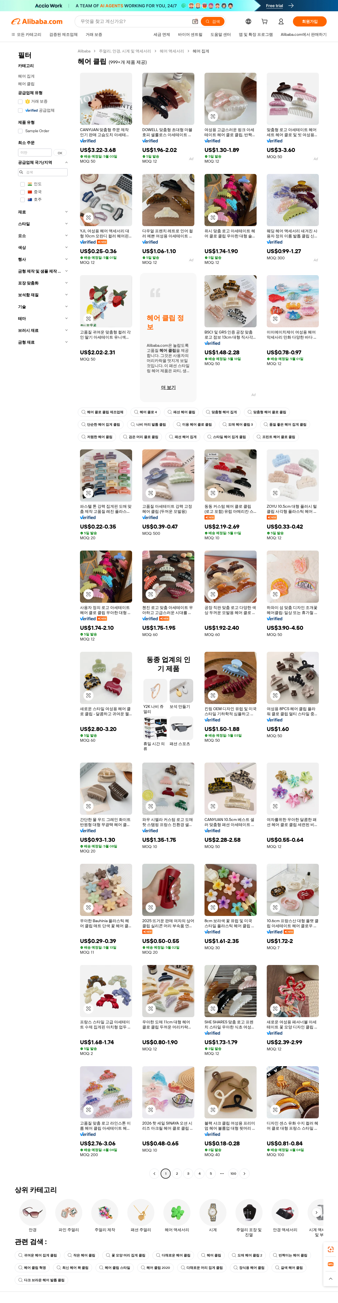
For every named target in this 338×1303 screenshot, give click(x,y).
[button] (195, 21)
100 (233, 1174)
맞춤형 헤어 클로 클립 (267, 412)
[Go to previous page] (154, 1174)
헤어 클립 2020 (155, 1268)
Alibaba (84, 51)
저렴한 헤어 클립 (96, 437)
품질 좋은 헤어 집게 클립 (285, 424)
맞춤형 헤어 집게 (221, 412)
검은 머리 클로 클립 (140, 437)
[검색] (212, 21)
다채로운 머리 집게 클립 (202, 1268)
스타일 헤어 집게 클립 (226, 437)
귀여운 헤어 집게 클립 (37, 1255)
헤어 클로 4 (145, 412)
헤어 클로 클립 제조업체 (102, 412)
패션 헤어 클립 (181, 412)
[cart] (265, 22)
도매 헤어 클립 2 (247, 1255)
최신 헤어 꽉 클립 (72, 1268)
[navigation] (43, 613)
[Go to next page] (244, 1174)
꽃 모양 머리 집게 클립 (125, 1255)
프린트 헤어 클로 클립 (276, 437)
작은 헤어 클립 (81, 1255)
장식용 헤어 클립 (249, 1268)
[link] (330, 1249)
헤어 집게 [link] (201, 51)
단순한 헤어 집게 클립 (100, 424)
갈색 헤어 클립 (289, 1268)
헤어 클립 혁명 (32, 1268)
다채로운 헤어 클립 (173, 1255)
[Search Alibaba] (134, 21)
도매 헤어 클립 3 (238, 424)
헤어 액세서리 (172, 51)
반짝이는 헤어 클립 (290, 1255)
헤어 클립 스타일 (114, 1268)
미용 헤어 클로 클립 (194, 424)
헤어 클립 (211, 1255)
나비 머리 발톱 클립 (148, 424)
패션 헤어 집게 (183, 437)
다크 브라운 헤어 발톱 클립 (41, 1280)
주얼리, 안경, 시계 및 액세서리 (125, 51)
